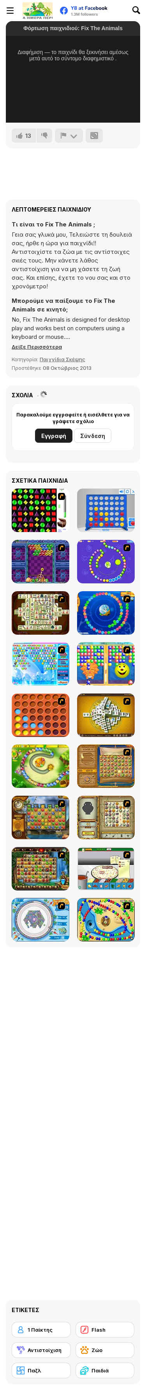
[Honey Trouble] (40, 766)
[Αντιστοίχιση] (41, 1350)
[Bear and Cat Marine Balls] (106, 613)
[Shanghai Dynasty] (40, 613)
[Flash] (105, 1330)
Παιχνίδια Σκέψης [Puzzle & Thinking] (62, 359)
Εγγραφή (53, 436)
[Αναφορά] (69, 136)
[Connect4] (40, 715)
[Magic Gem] (106, 664)
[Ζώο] (105, 1350)
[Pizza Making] (106, 869)
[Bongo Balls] (106, 919)
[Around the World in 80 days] (40, 817)
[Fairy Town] (40, 919)
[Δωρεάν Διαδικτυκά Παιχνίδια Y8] (37, 10)
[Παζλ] (41, 1370)
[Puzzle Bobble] (40, 561)
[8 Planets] (106, 561)
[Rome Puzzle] (40, 869)
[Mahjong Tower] (106, 715)
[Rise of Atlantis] (106, 766)
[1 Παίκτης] (41, 1330)
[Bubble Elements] (40, 664)
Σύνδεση (92, 436)
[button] (37, 346)
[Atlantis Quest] (106, 817)
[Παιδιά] (105, 1370)
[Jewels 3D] (40, 510)
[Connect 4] (106, 510)
